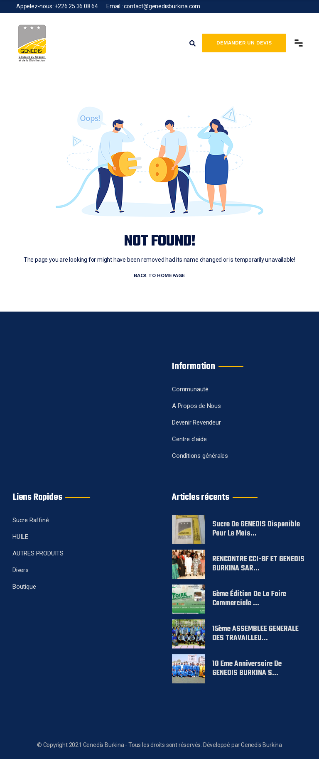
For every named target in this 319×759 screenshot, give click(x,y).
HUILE (20, 536)
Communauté (190, 389)
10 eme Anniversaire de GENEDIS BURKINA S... (247, 669)
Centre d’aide (189, 439)
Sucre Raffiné (30, 520)
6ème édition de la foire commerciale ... (249, 599)
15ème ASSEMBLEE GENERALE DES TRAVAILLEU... (255, 634)
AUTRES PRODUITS (38, 553)
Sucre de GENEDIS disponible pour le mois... (256, 529)
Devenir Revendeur (196, 422)
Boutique (24, 586)
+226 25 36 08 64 (76, 6)
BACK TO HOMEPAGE (159, 275)
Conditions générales (200, 455)
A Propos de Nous (196, 406)
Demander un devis (244, 43)
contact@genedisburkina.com (162, 6)
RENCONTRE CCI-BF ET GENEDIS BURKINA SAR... (258, 564)
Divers (20, 570)
